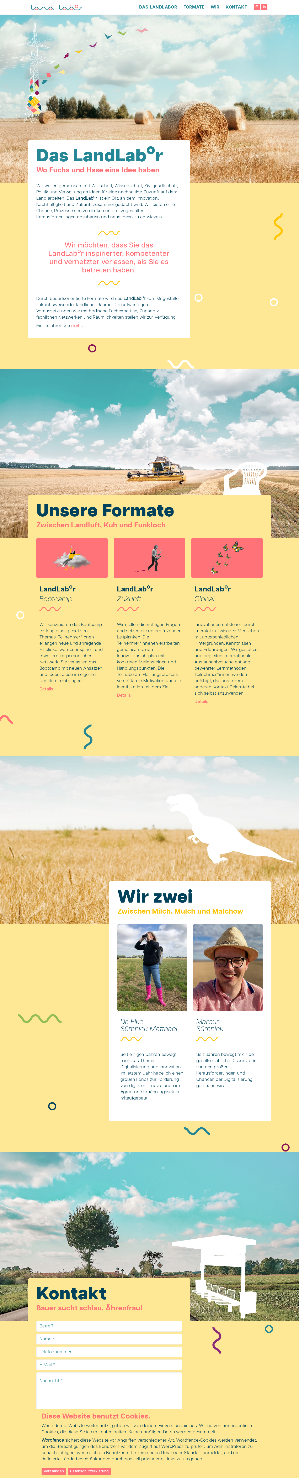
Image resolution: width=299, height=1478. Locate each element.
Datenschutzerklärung (89, 1471)
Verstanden (54, 1471)
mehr (76, 325)
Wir (215, 7)
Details (46, 689)
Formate (194, 7)
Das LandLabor (158, 7)
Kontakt (236, 7)
